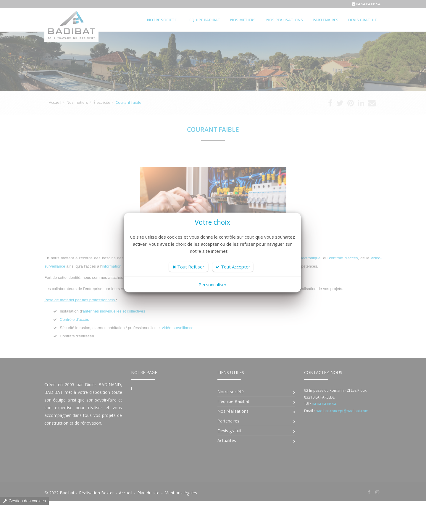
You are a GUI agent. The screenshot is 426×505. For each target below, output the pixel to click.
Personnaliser (213, 284)
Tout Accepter (232, 267)
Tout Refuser (188, 267)
